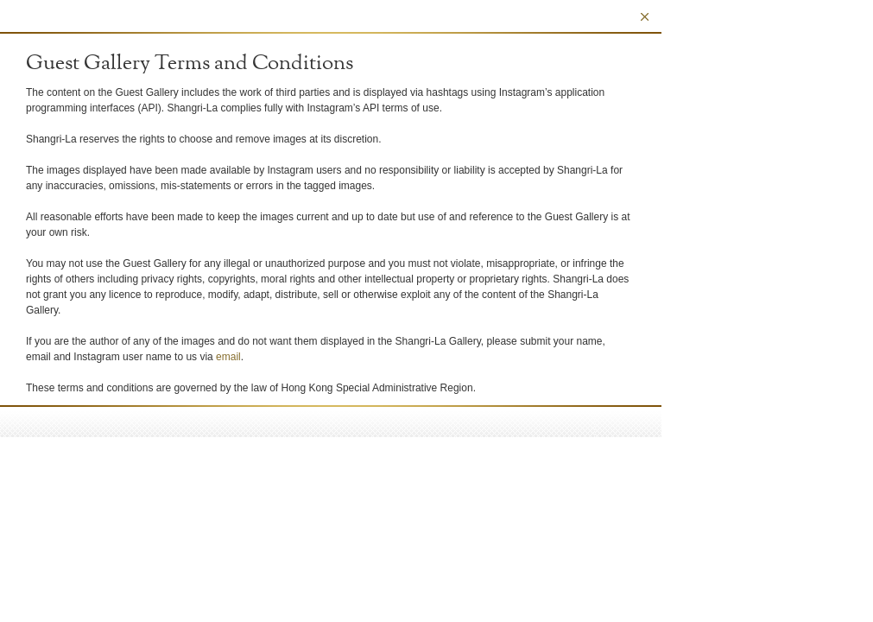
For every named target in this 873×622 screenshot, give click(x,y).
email (228, 357)
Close (644, 17)
